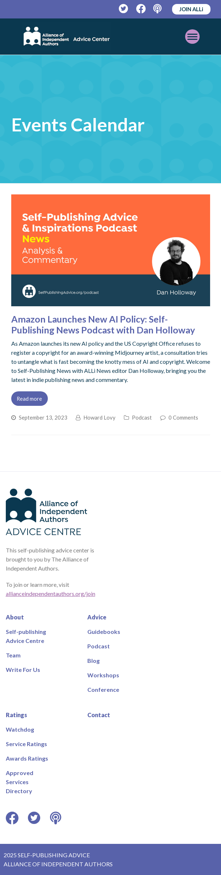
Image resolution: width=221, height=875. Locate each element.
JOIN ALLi (191, 9)
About (15, 617)
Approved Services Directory (19, 781)
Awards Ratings (27, 758)
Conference (103, 689)
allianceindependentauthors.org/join (50, 593)
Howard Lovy (99, 417)
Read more (29, 398)
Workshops (103, 675)
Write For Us (23, 669)
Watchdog (20, 729)
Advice (97, 617)
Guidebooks (103, 631)
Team (13, 655)
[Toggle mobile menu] (192, 36)
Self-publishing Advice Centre (26, 636)
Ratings (16, 714)
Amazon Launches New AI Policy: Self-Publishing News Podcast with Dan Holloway (103, 324)
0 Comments (183, 417)
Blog (93, 660)
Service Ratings (26, 743)
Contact (98, 714)
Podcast (142, 417)
